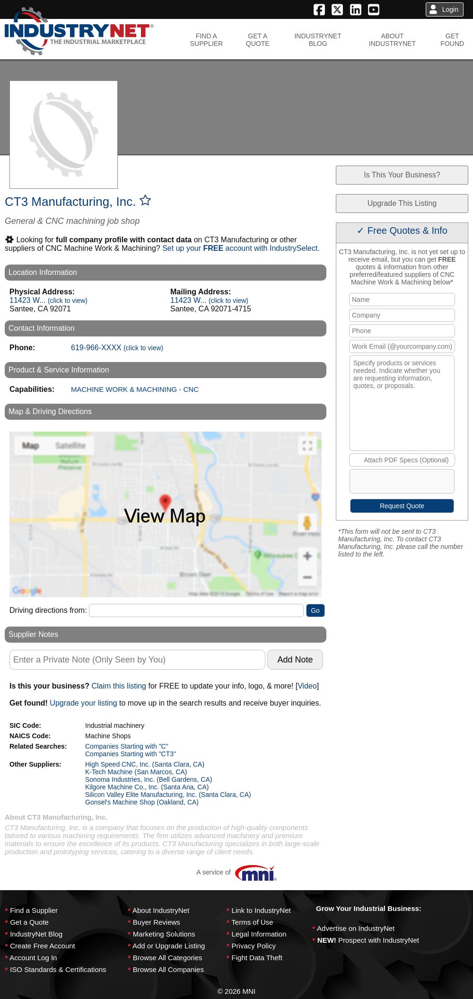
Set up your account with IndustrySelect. (241, 248)
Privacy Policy (254, 946)
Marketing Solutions (164, 934)
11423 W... (48, 300)
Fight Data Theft (257, 958)
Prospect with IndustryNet (378, 940)
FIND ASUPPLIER (206, 39)
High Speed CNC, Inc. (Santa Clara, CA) (144, 764)
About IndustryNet (160, 910)
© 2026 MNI (236, 991)
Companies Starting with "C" (126, 746)
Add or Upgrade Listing (168, 946)
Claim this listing (118, 686)
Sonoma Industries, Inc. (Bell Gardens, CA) (148, 779)
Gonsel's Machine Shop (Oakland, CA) (142, 802)
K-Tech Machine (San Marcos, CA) (136, 772)
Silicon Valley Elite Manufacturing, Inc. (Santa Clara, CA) (168, 794)
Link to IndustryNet (261, 910)
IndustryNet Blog (36, 934)
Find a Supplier (34, 910)
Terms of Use (252, 922)
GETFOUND (452, 39)
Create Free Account (42, 946)
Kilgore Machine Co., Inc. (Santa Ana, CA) (147, 787)
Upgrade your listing (83, 703)
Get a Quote (29, 922)
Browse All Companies (168, 969)
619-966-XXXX (117, 348)
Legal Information (259, 934)
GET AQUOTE (258, 39)
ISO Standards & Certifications (58, 969)
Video (307, 686)
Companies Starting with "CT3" (130, 754)
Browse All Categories (167, 958)
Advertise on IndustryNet (355, 928)
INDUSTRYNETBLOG (317, 39)
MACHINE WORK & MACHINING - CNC (135, 389)
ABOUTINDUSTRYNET (392, 39)
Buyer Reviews (156, 922)
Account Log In (33, 958)
